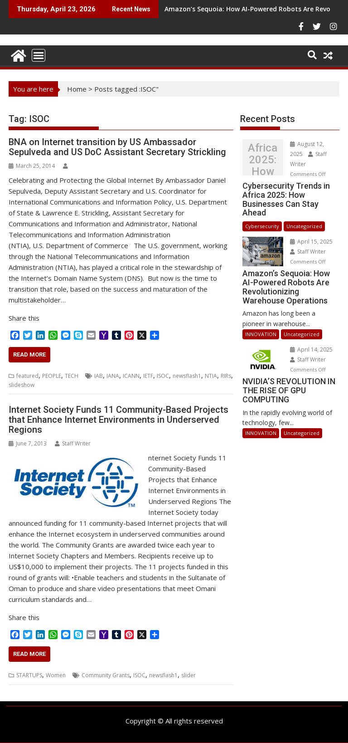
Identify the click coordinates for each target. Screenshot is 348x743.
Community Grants (106, 675)
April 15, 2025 (311, 241)
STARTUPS (29, 675)
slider (188, 675)
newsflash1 (187, 376)
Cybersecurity (262, 226)
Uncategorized (304, 226)
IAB (98, 376)
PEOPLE (51, 376)
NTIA (211, 376)
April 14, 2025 (311, 349)
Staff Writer (73, 443)
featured (27, 376)
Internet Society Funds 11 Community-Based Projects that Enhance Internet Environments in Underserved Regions (118, 419)
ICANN (131, 376)
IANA (112, 376)
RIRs (226, 376)
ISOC (163, 376)
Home (77, 88)
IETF (148, 376)
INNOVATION (260, 334)
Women (56, 675)
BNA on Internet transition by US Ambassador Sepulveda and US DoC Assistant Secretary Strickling (117, 147)
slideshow (21, 385)
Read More (29, 354)
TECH (71, 376)
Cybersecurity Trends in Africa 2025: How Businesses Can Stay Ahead (262, 159)
